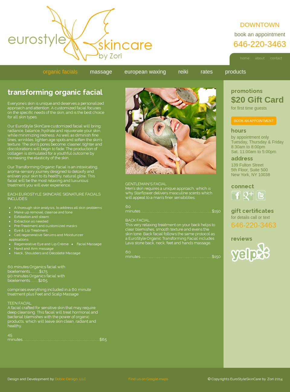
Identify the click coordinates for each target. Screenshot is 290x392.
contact (276, 58)
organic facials (60, 72)
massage (101, 72)
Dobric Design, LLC (70, 379)
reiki (183, 72)
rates (207, 72)
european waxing (145, 72)
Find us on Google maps (148, 379)
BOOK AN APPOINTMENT (253, 121)
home (245, 58)
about (260, 58)
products (235, 72)
